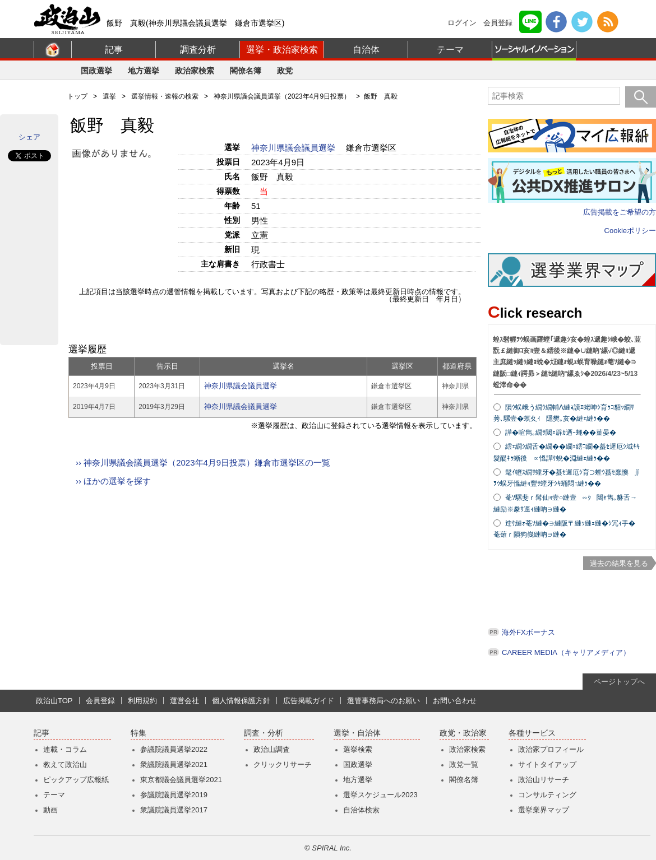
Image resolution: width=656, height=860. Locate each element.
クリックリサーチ (282, 764)
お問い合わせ (455, 700)
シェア (29, 137)
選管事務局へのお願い (383, 700)
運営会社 (184, 700)
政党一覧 (463, 764)
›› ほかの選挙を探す (113, 481)
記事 (114, 49)
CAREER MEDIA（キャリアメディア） (566, 652)
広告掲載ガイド (308, 700)
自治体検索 (361, 809)
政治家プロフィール (551, 749)
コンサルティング (547, 794)
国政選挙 (96, 70)
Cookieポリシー (630, 230)
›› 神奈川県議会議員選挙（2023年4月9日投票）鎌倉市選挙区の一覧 (203, 462)
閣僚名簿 (245, 70)
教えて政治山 (65, 764)
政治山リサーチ (543, 779)
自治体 (366, 49)
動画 (50, 809)
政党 (285, 70)
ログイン (462, 22)
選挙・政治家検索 (282, 49)
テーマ (450, 49)
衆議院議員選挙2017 (173, 809)
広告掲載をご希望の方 (619, 212)
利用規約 (142, 700)
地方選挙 (143, 70)
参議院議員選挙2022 (173, 749)
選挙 (109, 96)
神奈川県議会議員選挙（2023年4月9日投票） (282, 96)
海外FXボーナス (528, 632)
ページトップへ (619, 681)
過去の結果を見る (619, 563)
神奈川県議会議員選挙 (294, 147)
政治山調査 (271, 749)
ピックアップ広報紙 (76, 779)
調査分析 (198, 49)
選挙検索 (357, 749)
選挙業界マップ (543, 809)
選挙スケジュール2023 (380, 794)
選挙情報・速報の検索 (164, 96)
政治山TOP (54, 700)
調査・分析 (263, 733)
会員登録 (497, 22)
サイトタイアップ (547, 764)
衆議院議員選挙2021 (173, 764)
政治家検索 (194, 70)
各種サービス (532, 733)
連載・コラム (65, 749)
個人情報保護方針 (241, 700)
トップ (77, 96)
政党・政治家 (463, 733)
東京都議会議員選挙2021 (181, 779)
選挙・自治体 (357, 733)
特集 (138, 733)
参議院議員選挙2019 (173, 794)
